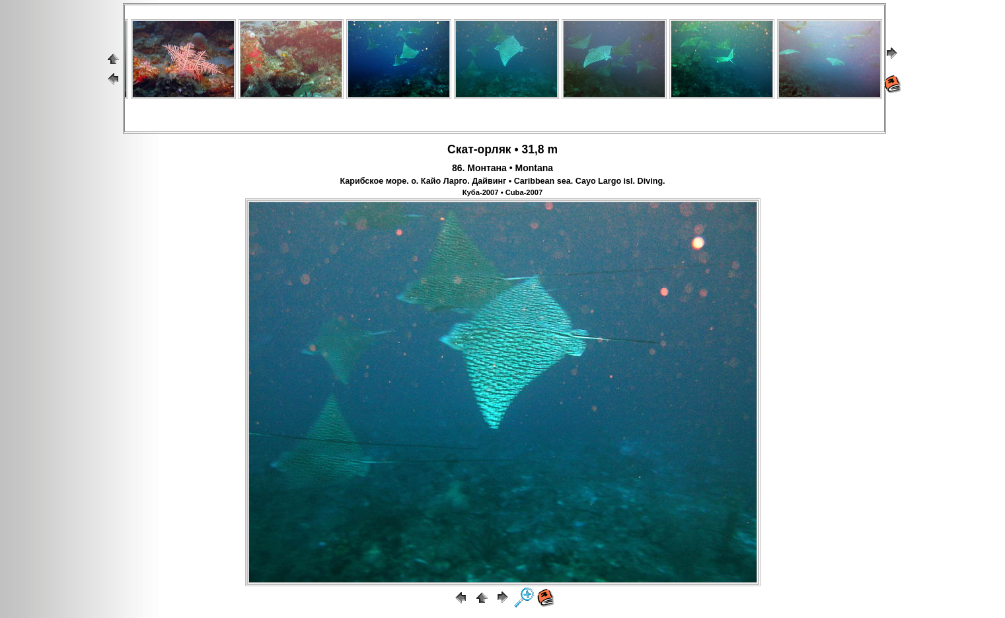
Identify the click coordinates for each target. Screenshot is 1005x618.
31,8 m (539, 149)
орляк (494, 149)
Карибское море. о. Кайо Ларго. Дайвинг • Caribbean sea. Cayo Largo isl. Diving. (502, 181)
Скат (460, 149)
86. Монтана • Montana (502, 168)
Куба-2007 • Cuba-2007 (503, 192)
